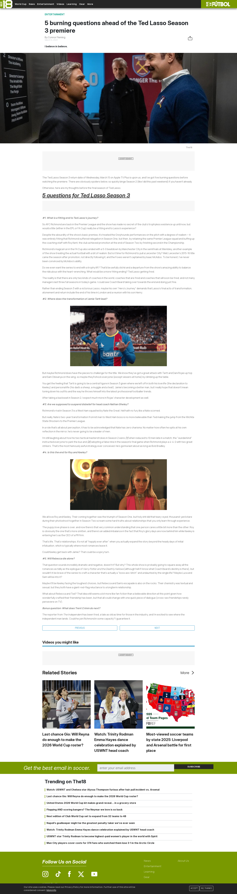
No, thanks (206, 888)
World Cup (23, 4)
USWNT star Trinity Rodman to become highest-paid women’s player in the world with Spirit (102, 837)
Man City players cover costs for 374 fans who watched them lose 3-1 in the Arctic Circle (100, 843)
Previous (80, 628)
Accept (194, 888)
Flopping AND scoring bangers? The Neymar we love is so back (84, 810)
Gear (96, 4)
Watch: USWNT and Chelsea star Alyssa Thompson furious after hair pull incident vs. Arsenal (103, 790)
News (37, 4)
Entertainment (53, 4)
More (107, 4)
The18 (189, 147)
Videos (70, 4)
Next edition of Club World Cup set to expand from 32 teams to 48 (86, 817)
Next (157, 628)
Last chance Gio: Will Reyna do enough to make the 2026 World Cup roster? (65, 740)
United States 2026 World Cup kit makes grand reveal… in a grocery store (91, 803)
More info (51, 890)
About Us (183, 861)
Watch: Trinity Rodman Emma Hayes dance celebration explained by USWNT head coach (100, 830)
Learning (84, 4)
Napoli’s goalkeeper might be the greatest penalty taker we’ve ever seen (91, 823)
